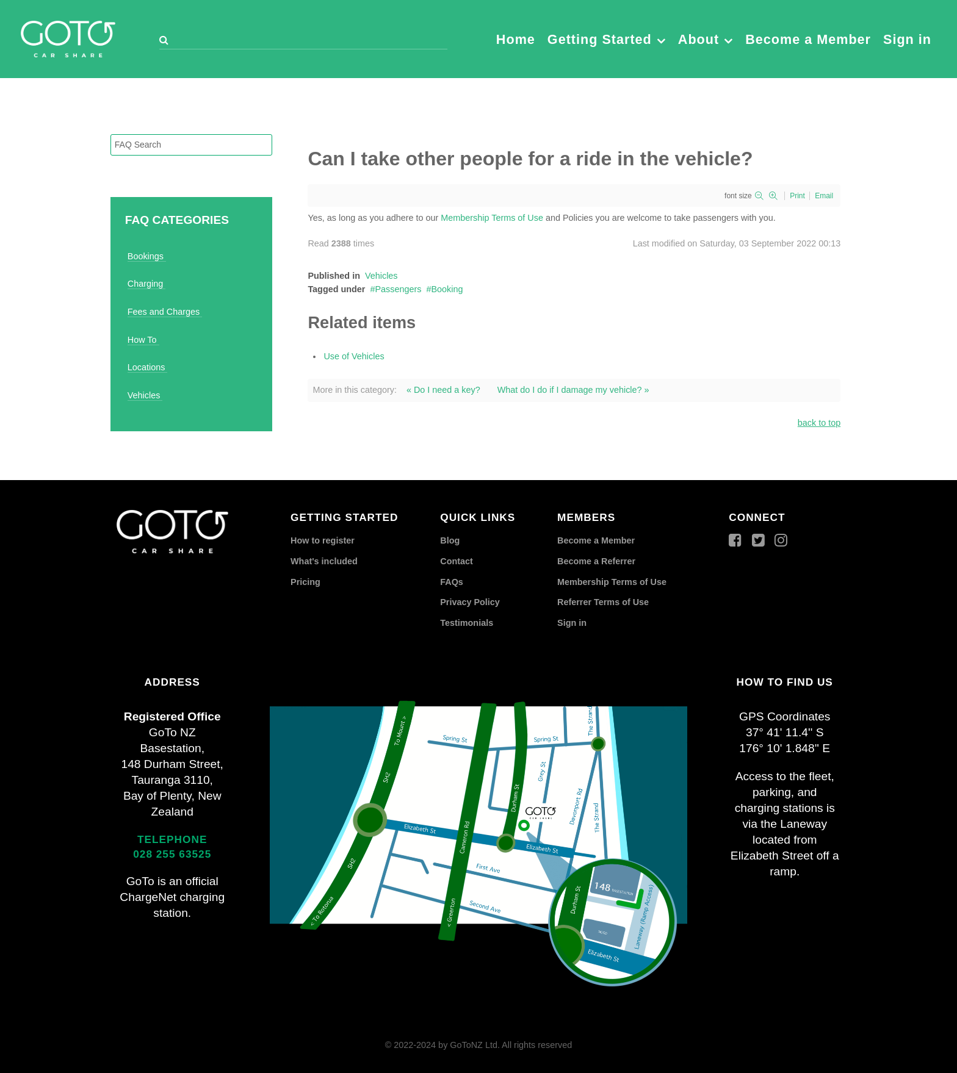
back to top (819, 423)
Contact (456, 561)
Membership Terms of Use (492, 218)
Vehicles (381, 276)
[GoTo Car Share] (68, 37)
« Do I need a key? (443, 390)
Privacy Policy (470, 602)
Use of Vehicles (353, 356)
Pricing (305, 582)
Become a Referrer (596, 561)
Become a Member (596, 540)
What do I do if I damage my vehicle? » (573, 390)
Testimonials (466, 623)
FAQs (451, 582)
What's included (324, 561)
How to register (323, 540)
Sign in (572, 623)
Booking (447, 289)
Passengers (398, 289)
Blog (450, 540)
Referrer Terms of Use (603, 602)
